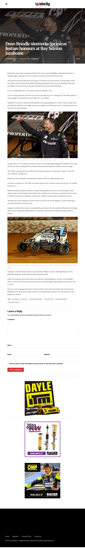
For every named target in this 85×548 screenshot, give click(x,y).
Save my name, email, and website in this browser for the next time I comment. (36, 364)
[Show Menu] (6, 4)
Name (10, 346)
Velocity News (12, 59)
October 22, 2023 (25, 59)
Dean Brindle (49, 299)
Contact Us (38, 537)
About (7, 537)
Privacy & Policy (26, 537)
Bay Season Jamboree (19, 299)
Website (47, 355)
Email (10, 355)
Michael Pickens (13, 302)
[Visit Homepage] (42, 4)
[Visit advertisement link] (42, 440)
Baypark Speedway (36, 299)
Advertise (15, 537)
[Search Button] (79, 4)
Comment (11, 320)
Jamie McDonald (61, 299)
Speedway (35, 59)
